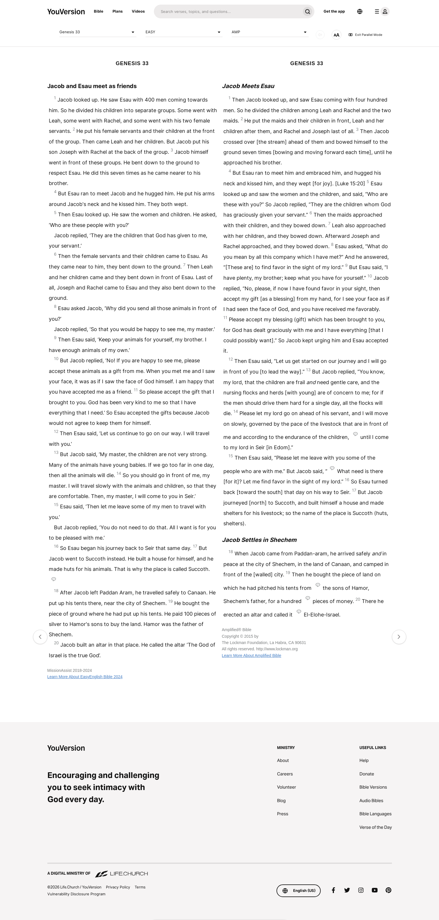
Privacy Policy (118, 887)
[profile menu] (381, 11)
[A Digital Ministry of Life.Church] (219, 871)
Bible (98, 11)
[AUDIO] (320, 34)
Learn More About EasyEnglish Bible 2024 (85, 676)
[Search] (227, 11)
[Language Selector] (359, 11)
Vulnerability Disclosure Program (76, 894)
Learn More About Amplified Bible (251, 655)
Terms (140, 887)
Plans (118, 11)
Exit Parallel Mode (365, 34)
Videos (138, 11)
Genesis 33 (97, 32)
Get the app (334, 11)
